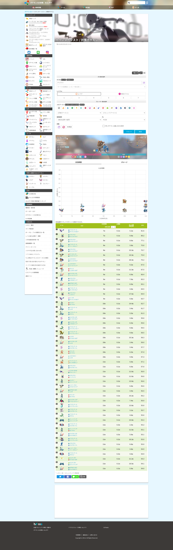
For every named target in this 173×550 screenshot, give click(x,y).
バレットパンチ (73, 419)
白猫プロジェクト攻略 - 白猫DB (42, 527)
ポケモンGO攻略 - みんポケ (41, 2)
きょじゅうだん (73, 251)
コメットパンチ (73, 382)
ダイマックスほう (73, 231)
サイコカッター (73, 254)
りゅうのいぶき (73, 273)
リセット (129, 132)
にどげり (71, 336)
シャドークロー (73, 385)
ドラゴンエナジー (73, 401)
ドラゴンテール (132, 141)
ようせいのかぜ (73, 370)
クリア (82, 105)
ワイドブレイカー (73, 328)
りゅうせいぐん (73, 348)
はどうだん (72, 304)
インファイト (72, 377)
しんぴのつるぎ (73, 270)
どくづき (71, 298)
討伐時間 (78, 162)
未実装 (69, 127)
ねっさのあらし (73, 362)
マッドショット (73, 361)
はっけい (71, 302)
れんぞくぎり (72, 458)
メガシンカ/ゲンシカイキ (72, 105)
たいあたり (131, 142)
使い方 (135, 73)
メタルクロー (72, 234)
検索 (140, 132)
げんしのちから (142, 144)
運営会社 (85, 535)
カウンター (72, 351)
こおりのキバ (72, 259)
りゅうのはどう (73, 435)
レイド (63, 80)
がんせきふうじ (142, 142)
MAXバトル (70, 80)
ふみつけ (140, 141)
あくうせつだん (73, 290)
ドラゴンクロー (142, 145)
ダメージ (124, 162)
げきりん (71, 314)
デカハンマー (72, 372)
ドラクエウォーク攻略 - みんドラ (77, 527)
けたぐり (71, 268)
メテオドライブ (73, 241)
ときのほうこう (73, 280)
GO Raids (106, 527)
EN (144, 73)
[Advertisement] (101, 500)
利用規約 (78, 535)
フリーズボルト (73, 246)
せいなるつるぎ (73, 338)
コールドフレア (73, 265)
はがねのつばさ (73, 283)
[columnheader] (62, 225)
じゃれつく (72, 294)
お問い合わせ (93, 535)
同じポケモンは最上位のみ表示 (114, 126)
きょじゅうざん (73, 236)
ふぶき (71, 309)
